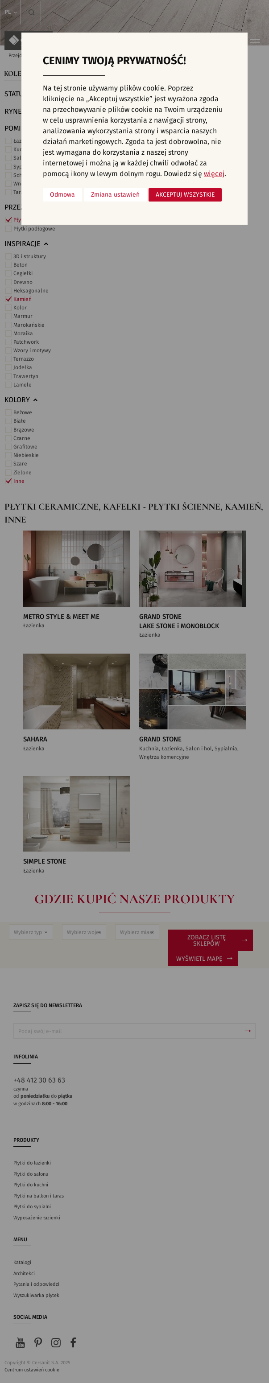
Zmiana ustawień (115, 195)
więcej (214, 173)
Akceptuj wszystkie (185, 195)
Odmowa (62, 195)
